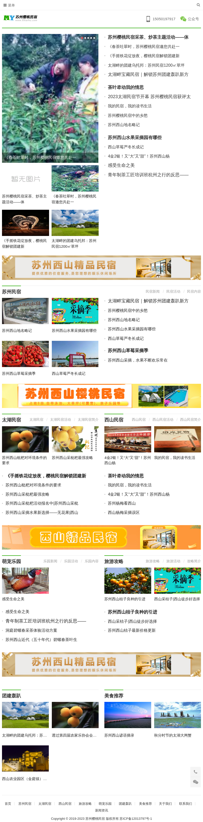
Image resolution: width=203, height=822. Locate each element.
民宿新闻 (153, 291)
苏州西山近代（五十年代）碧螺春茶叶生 (41, 639)
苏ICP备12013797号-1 (136, 819)
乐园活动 (71, 561)
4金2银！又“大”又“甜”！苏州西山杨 (138, 156)
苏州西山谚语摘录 (119, 735)
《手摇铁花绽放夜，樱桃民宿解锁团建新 (144, 56)
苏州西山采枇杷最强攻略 (72, 457)
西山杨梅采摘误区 (124, 512)
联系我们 (185, 804)
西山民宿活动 (162, 419)
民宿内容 (194, 291)
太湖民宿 (11, 419)
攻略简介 (194, 561)
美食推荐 (113, 695)
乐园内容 (92, 561)
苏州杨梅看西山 (122, 503)
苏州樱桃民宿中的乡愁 (128, 115)
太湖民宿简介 (88, 419)
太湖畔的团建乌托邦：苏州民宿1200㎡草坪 (146, 65)
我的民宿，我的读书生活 (130, 106)
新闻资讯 (101, 810)
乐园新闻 (50, 561)
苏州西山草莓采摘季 (19, 373)
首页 (8, 804)
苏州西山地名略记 (124, 125)
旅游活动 (173, 561)
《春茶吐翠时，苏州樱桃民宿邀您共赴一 (40, 157)
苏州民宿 (11, 291)
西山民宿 (113, 419)
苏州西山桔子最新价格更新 (132, 630)
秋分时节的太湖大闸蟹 (173, 735)
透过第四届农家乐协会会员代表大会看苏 (85, 735)
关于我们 (165, 804)
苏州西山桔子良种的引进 (124, 599)
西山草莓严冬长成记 (126, 147)
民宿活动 (173, 291)
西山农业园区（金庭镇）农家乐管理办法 (35, 779)
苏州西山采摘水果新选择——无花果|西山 (41, 512)
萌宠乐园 (11, 561)
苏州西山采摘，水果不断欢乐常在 (138, 360)
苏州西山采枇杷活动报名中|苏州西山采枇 (41, 503)
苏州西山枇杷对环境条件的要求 (33, 485)
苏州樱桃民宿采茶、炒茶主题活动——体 (148, 37)
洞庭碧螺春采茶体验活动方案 (31, 630)
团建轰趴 (11, 695)
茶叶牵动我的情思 (126, 87)
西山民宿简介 (190, 419)
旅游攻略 (113, 561)
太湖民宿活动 (60, 419)
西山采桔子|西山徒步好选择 (177, 599)
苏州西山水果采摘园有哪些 (135, 137)
